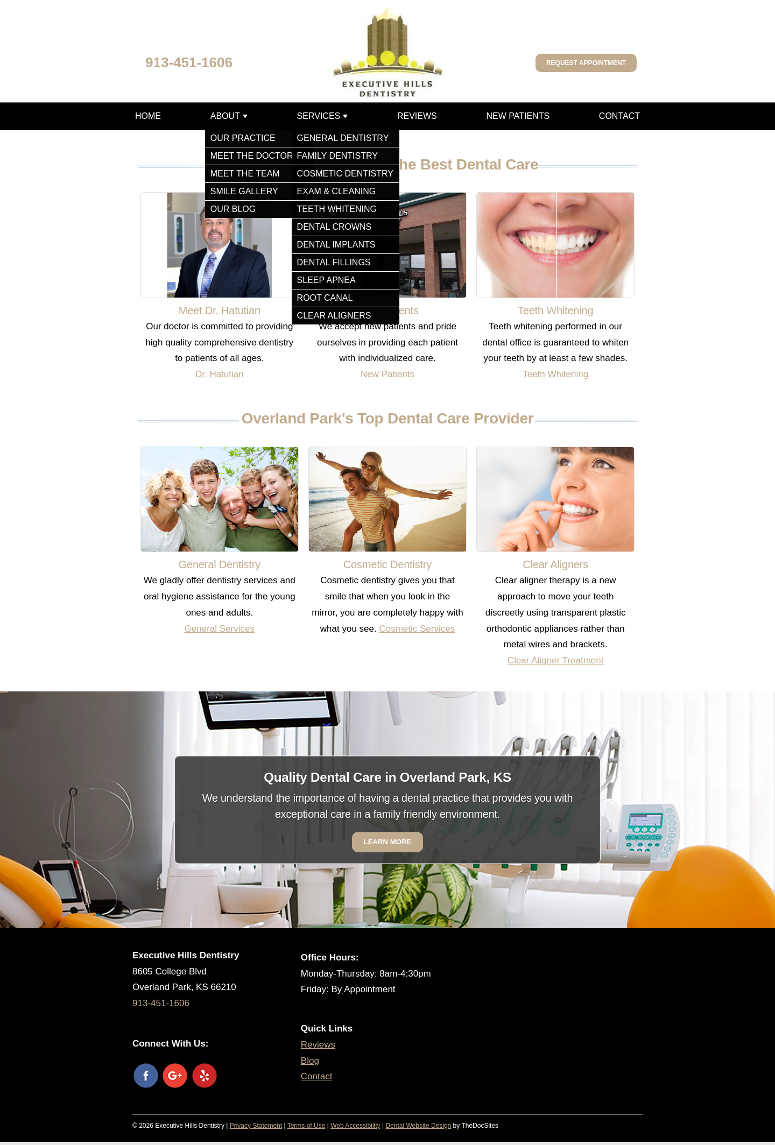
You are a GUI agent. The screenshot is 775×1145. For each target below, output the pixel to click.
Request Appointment (586, 63)
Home (148, 116)
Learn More (388, 842)
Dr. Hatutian (219, 374)
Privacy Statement (256, 1125)
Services (319, 116)
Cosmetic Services (417, 629)
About (225, 116)
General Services (220, 629)
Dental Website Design (418, 1125)
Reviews (417, 116)
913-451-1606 (188, 62)
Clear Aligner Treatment (556, 660)
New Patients (517, 116)
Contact (619, 116)
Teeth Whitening (555, 374)
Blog (310, 1061)
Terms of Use (306, 1125)
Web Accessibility (355, 1125)
